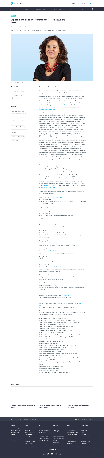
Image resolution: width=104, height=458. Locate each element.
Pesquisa (92, 9)
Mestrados (27, 430)
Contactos (83, 443)
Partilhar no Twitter (17, 95)
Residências (69, 443)
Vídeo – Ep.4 (52, 251)
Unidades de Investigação (44, 428)
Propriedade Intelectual (44, 436)
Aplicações (80, 3)
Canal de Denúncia (85, 441)
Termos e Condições (85, 437)
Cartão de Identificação (72, 428)
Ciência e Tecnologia (15, 428)
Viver (71, 9)
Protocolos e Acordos (72, 434)
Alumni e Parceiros (58, 9)
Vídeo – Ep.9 (67, 295)
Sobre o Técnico (14, 9)
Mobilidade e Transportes (72, 432)
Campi (82, 432)
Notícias (81, 9)
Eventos (13, 15)
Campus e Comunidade (16, 430)
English (73, 3)
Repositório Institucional (58, 436)
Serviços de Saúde (71, 439)
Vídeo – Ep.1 (59, 225)
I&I (39, 425)
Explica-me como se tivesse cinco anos (17, 131)
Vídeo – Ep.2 (62, 233)
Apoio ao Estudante (29, 443)
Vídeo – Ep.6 (59, 267)
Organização (84, 430)
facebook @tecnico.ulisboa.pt (47, 109)
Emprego (55, 444)
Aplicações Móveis (71, 430)
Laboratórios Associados (44, 430)
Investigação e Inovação (41, 9)
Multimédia (13, 434)
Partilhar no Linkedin (18, 98)
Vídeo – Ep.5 (57, 259)
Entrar (90, 3)
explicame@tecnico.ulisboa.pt (61, 105)
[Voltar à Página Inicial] (11, 419)
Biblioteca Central (57, 428)
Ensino (26, 9)
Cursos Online (28, 437)
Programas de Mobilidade (30, 441)
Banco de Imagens (57, 442)
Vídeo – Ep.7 (76, 277)
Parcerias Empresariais (44, 438)
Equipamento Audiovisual (58, 438)
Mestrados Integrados (30, 432)
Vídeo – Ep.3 (54, 243)
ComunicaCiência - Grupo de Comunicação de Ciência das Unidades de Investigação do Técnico (18, 119)
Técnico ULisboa (19, 3)
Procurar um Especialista (58, 434)
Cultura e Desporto (15, 432)
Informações (84, 425)
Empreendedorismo (43, 440)
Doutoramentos (28, 434)
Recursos (55, 425)
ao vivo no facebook (49, 187)
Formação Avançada (29, 439)
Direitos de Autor (85, 439)
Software (55, 440)
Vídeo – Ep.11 (59, 197)
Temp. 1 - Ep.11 (14, 140)
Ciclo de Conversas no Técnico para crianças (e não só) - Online (18, 112)
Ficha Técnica (84, 434)
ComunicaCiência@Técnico (17, 126)
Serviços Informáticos (72, 437)
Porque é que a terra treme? (17, 136)
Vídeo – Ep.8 (57, 285)
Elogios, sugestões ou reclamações (84, 419)
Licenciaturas (28, 428)
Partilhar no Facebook (18, 91)
